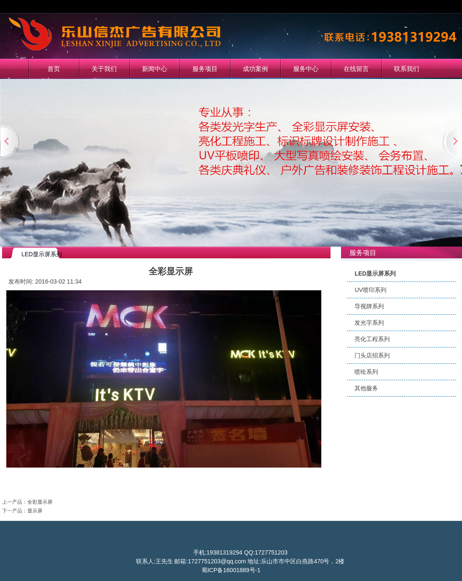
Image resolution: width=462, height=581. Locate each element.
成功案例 (255, 68)
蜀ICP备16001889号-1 (231, 570)
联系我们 (406, 68)
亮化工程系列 (372, 339)
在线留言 (356, 68)
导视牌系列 (369, 306)
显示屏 (34, 511)
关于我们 (104, 68)
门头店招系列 (372, 355)
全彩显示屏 (39, 502)
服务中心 (305, 68)
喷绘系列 (366, 371)
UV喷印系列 (370, 290)
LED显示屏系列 (375, 273)
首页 (53, 68)
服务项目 (205, 68)
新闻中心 (154, 68)
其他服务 (366, 388)
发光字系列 (369, 322)
